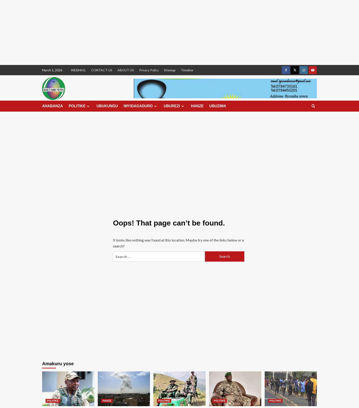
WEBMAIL (78, 70)
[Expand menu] (88, 106)
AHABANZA (52, 106)
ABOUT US (125, 70)
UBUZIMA (217, 106)
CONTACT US (101, 70)
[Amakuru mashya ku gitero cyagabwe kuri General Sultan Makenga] (179, 388)
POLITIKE (80, 106)
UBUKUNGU (107, 106)
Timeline (187, 70)
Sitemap (170, 70)
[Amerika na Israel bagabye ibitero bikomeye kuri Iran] (124, 388)
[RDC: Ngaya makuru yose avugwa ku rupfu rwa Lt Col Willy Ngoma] (235, 388)
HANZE (197, 106)
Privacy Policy (149, 70)
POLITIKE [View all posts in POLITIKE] (53, 400)
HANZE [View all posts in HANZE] (107, 400)
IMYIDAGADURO (141, 106)
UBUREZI (174, 106)
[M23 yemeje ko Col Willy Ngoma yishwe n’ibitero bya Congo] (68, 388)
